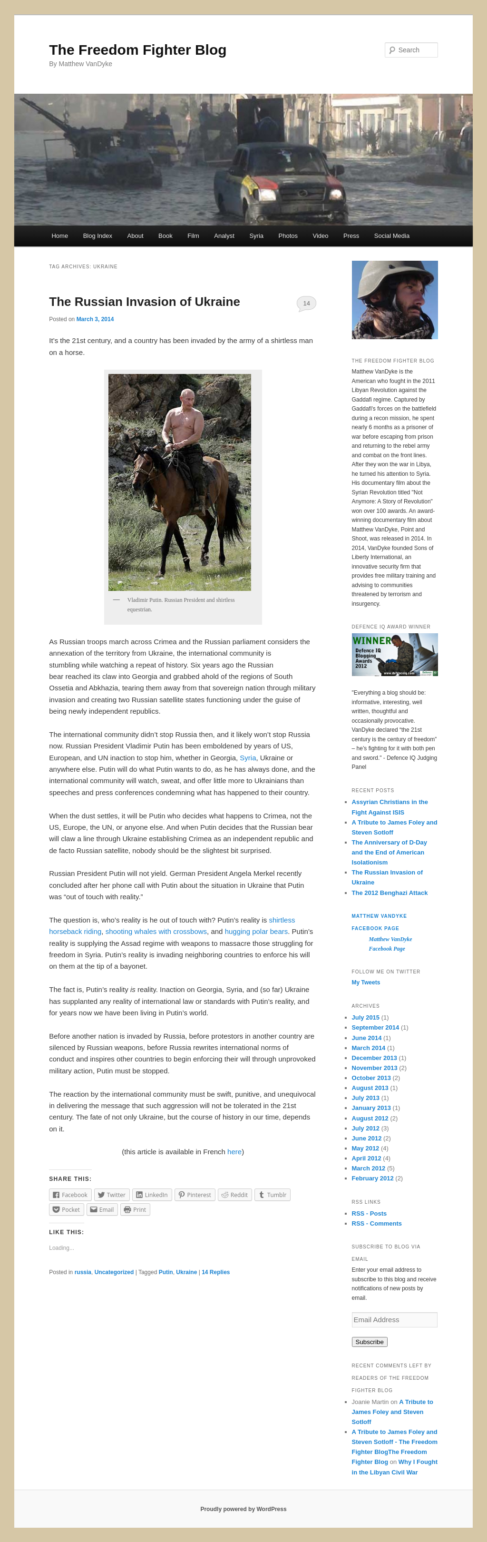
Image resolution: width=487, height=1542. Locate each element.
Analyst (224, 235)
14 (306, 303)
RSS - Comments (377, 1223)
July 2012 (366, 1128)
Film (193, 235)
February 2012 (373, 1178)
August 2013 (370, 1087)
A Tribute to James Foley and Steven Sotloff (392, 1411)
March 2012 (369, 1168)
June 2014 (367, 1037)
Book (165, 235)
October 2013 (371, 1077)
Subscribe (370, 1342)
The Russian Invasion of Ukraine (144, 302)
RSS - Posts (369, 1213)
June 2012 (367, 1138)
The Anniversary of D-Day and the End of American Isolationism (389, 852)
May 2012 (366, 1148)
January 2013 (371, 1107)
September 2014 (375, 1027)
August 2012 (370, 1118)
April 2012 (366, 1158)
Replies (216, 1272)
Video (320, 235)
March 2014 (369, 1047)
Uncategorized (114, 1272)
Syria (256, 235)
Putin (166, 1272)
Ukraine (186, 1272)
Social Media (391, 235)
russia (83, 1272)
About (135, 235)
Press (351, 235)
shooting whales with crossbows (156, 931)
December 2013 (374, 1057)
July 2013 (366, 1097)
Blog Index (97, 235)
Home (59, 235)
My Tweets (366, 982)
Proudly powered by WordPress (243, 1509)
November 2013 (375, 1067)
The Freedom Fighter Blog (137, 50)
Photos (288, 235)
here (234, 1152)
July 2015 (366, 1017)
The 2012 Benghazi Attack (390, 892)
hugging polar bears (256, 931)
